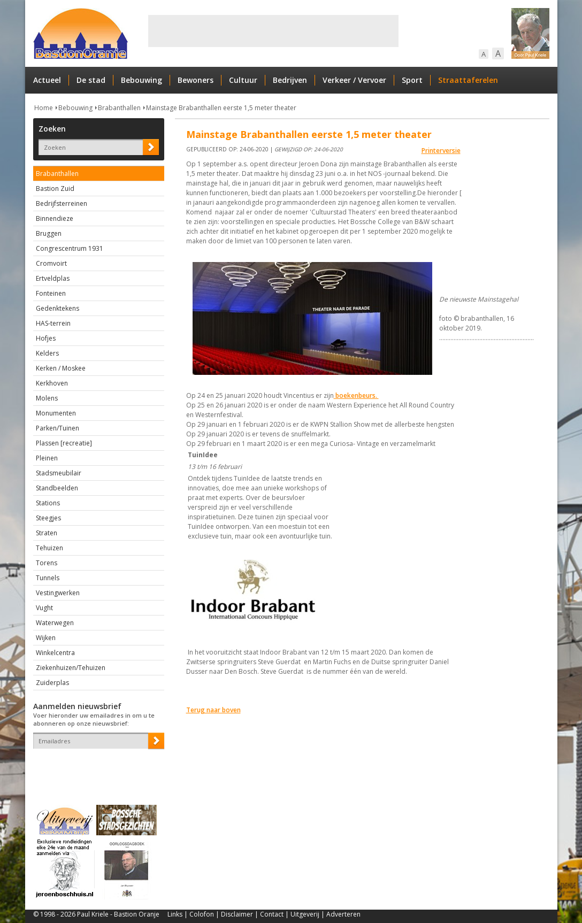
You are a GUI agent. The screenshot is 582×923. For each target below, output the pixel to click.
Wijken (46, 637)
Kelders (47, 353)
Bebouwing (141, 80)
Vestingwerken (58, 592)
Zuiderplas (52, 682)
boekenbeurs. (356, 395)
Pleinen (47, 458)
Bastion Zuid (55, 188)
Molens (47, 398)
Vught (44, 607)
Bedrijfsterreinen (61, 203)
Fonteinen (51, 293)
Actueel (47, 80)
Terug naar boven (213, 709)
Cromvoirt (51, 263)
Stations (48, 502)
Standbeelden (57, 488)
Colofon (201, 914)
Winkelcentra (55, 652)
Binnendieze (54, 218)
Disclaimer (237, 914)
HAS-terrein (53, 323)
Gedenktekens (57, 308)
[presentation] (95, 767)
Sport (412, 80)
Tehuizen (49, 547)
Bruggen (49, 233)
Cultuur (243, 80)
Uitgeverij (304, 914)
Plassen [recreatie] (64, 443)
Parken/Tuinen (57, 428)
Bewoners (195, 80)
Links (174, 914)
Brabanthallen (119, 107)
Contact (272, 914)
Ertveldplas (53, 278)
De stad (90, 80)
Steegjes (48, 517)
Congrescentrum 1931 (69, 248)
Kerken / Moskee (61, 368)
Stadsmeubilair (58, 473)
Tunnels (47, 577)
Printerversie (441, 150)
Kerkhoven (52, 383)
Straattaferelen (468, 80)
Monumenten (56, 413)
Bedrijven (290, 80)
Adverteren (343, 914)
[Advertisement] (273, 31)
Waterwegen (55, 622)
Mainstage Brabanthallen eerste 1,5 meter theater (221, 107)
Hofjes (46, 338)
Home (43, 107)
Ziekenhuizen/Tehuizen (70, 667)
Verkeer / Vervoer (354, 80)
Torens (46, 562)
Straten (46, 532)
